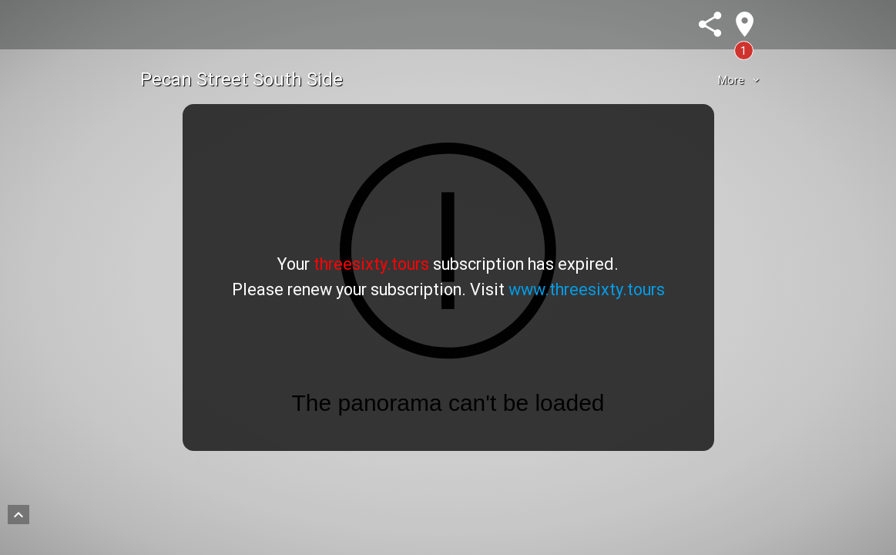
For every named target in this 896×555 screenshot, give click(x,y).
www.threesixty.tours (586, 289)
